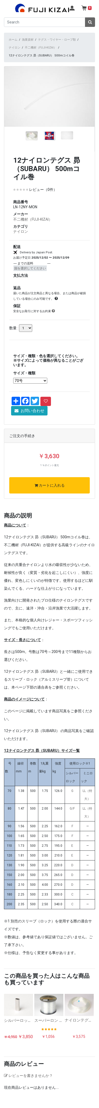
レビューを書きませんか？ (28, 1084)
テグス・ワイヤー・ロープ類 (57, 39)
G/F (72, 817)
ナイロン (14, 47)
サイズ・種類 (24, 381)
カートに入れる (50, 494)
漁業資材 (28, 39)
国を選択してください (30, 277)
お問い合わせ (29, 419)
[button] (11, 118)
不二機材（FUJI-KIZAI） (40, 47)
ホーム (13, 39)
